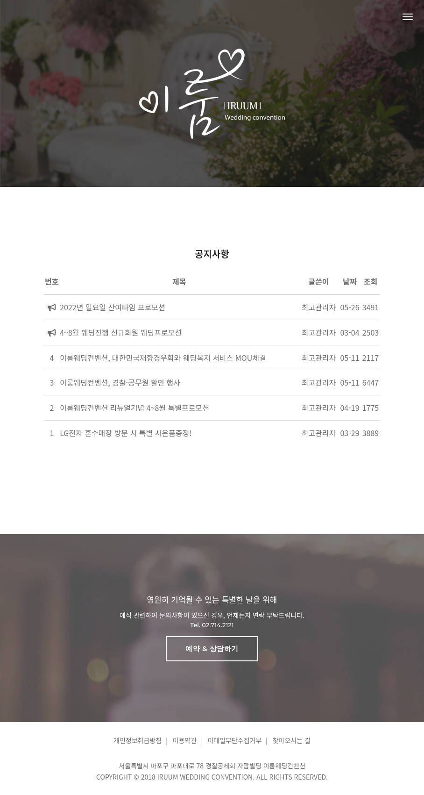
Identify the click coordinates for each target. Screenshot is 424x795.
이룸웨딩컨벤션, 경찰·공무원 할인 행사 (120, 382)
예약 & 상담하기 (211, 648)
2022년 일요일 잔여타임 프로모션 (112, 307)
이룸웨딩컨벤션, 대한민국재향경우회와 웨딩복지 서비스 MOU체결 (163, 357)
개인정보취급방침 (137, 740)
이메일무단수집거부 (234, 740)
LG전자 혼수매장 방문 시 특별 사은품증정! (125, 432)
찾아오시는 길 (292, 740)
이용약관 (185, 740)
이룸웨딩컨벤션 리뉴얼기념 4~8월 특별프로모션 (134, 407)
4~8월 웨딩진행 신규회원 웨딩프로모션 (121, 332)
